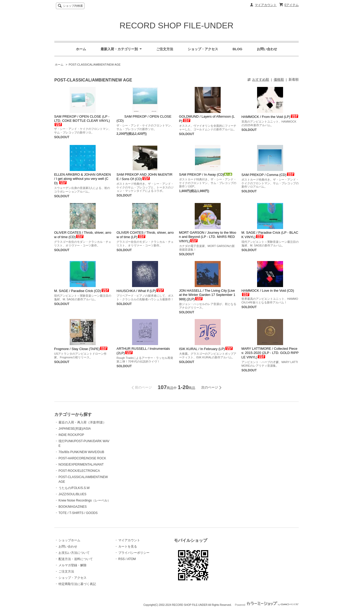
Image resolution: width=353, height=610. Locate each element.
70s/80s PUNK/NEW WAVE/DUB (81, 452)
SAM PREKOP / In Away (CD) (205, 174)
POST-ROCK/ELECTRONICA (79, 471)
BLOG (238, 49)
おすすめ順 (260, 79)
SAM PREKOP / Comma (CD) (268, 175)
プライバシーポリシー (133, 553)
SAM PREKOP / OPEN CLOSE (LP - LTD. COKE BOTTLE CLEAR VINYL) (82, 120)
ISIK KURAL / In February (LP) (206, 349)
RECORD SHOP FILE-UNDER (176, 25)
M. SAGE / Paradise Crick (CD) (81, 291)
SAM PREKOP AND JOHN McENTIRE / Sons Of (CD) (144, 177)
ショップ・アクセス (203, 49)
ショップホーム (69, 540)
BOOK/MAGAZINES (72, 507)
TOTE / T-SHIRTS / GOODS (78, 513)
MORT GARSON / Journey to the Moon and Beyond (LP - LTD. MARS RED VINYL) (207, 237)
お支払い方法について (74, 553)
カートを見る (127, 546)
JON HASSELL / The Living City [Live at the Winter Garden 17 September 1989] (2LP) (207, 295)
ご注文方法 (164, 49)
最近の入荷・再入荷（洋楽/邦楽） (82, 422)
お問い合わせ (267, 49)
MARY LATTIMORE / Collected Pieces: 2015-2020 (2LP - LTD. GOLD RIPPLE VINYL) (270, 353)
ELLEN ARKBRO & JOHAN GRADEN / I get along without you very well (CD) (82, 179)
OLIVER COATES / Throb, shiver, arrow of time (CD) (82, 235)
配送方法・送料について (75, 559)
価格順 (279, 79)
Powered (267, 604)
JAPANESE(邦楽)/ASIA (74, 428)
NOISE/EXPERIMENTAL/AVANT (81, 464)
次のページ (209, 387)
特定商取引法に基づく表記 (77, 584)
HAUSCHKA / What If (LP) (140, 291)
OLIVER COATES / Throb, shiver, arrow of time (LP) (145, 235)
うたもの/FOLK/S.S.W (74, 488)
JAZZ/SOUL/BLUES (72, 494)
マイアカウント (266, 5)
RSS (121, 559)
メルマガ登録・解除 (72, 565)
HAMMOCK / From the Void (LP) (270, 117)
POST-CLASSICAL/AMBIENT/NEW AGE (95, 64)
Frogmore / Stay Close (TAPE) (81, 349)
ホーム (81, 49)
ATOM (131, 559)
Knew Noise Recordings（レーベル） (84, 500)
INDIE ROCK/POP (71, 435)
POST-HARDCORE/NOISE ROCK (82, 458)
